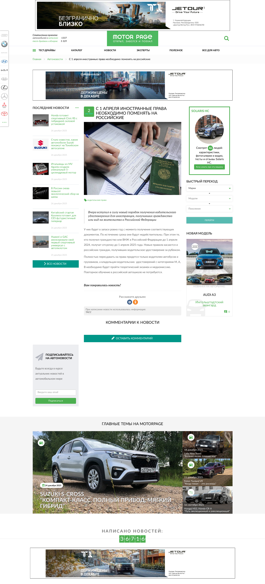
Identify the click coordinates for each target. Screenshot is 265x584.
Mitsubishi (4, 105)
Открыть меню (34, 54)
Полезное (176, 50)
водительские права (96, 200)
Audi (4, 35)
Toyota (4, 113)
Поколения (209, 209)
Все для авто (211, 50)
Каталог (76, 50)
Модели (209, 198)
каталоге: (53, 38)
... (77, 108)
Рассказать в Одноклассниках (135, 302)
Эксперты (143, 50)
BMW (4, 44)
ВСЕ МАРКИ (4, 122)
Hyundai (4, 61)
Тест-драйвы (47, 50)
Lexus (4, 87)
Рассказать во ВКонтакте (129, 302)
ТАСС (88, 312)
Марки (209, 188)
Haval (4, 52)
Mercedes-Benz (4, 96)
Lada (4, 78)
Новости (110, 50)
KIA (4, 70)
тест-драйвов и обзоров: (45, 41)
